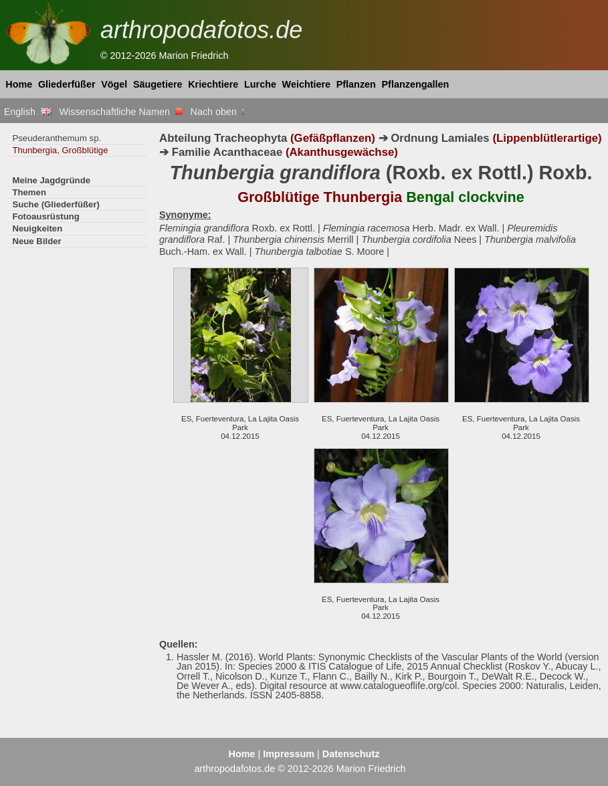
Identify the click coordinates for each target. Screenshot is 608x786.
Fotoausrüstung (45, 216)
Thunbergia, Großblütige (60, 150)
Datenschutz (351, 754)
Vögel (114, 84)
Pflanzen (356, 84)
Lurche (260, 84)
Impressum (288, 754)
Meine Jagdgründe (51, 180)
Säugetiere (158, 84)
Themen (29, 192)
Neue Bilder (36, 241)
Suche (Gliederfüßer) (56, 204)
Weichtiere (306, 84)
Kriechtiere (213, 84)
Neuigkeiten (37, 228)
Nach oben (219, 111)
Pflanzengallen (415, 84)
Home (18, 84)
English (28, 111)
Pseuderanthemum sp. (56, 138)
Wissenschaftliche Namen (121, 111)
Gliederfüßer (67, 84)
